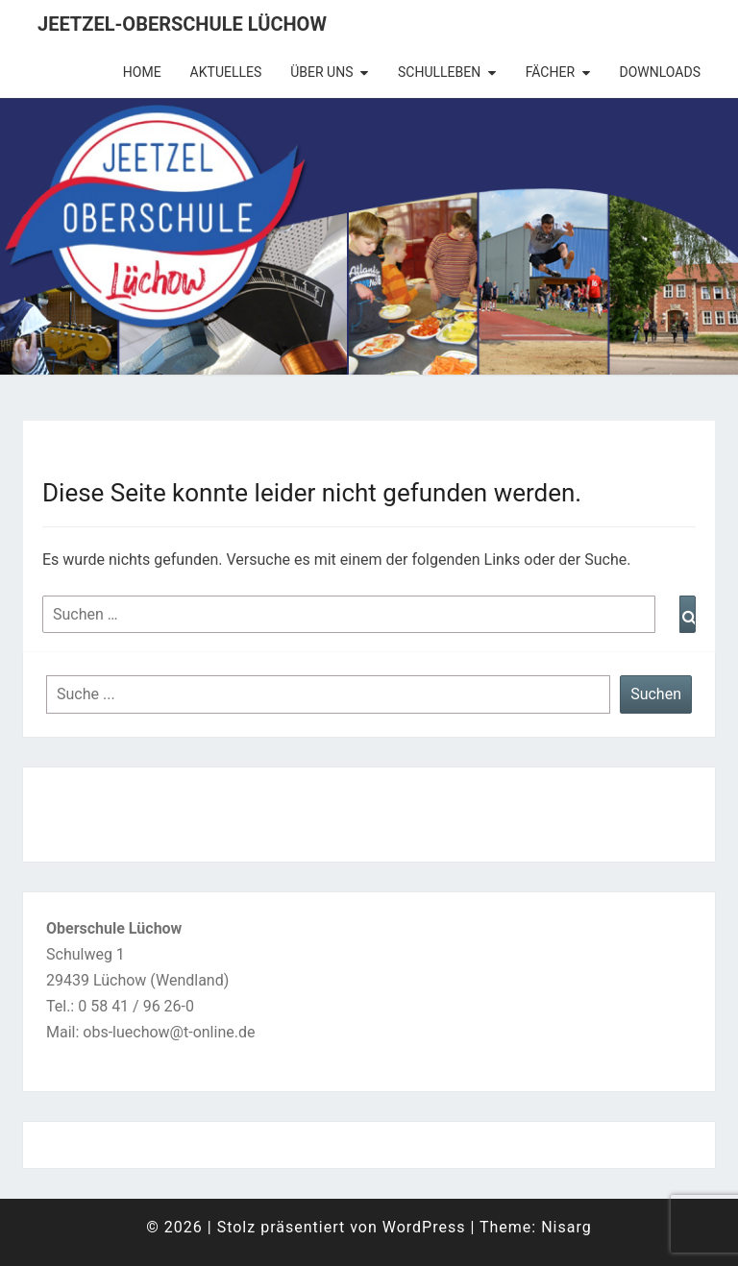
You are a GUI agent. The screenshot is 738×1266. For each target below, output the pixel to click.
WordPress (424, 1227)
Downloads (660, 72)
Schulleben (439, 72)
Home (142, 72)
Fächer (550, 72)
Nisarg (566, 1227)
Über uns (321, 72)
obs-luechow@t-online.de (169, 1032)
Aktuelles (226, 72)
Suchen (655, 694)
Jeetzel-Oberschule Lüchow (182, 24)
